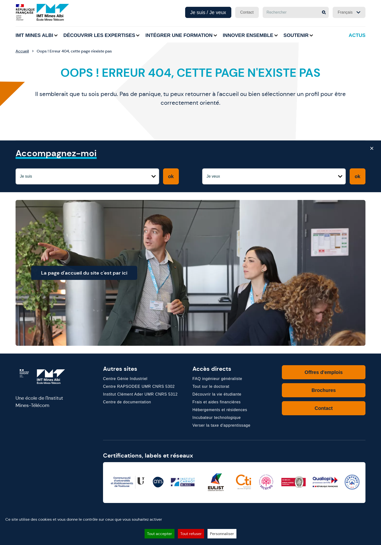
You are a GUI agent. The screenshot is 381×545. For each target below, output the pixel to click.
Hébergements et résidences (219, 410)
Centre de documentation (127, 402)
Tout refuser (191, 533)
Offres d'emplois (323, 372)
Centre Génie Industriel (125, 379)
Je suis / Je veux (208, 12)
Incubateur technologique (216, 417)
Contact (247, 12)
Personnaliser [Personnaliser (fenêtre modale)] (222, 533)
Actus (357, 35)
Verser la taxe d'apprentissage (221, 425)
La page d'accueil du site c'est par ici (95, 273)
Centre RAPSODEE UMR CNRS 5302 (139, 386)
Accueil (22, 51)
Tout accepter (159, 533)
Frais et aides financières (216, 402)
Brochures (324, 390)
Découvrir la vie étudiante (216, 394)
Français (349, 12)
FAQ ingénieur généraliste (217, 379)
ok (171, 176)
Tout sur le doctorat (210, 386)
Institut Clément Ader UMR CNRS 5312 (140, 394)
